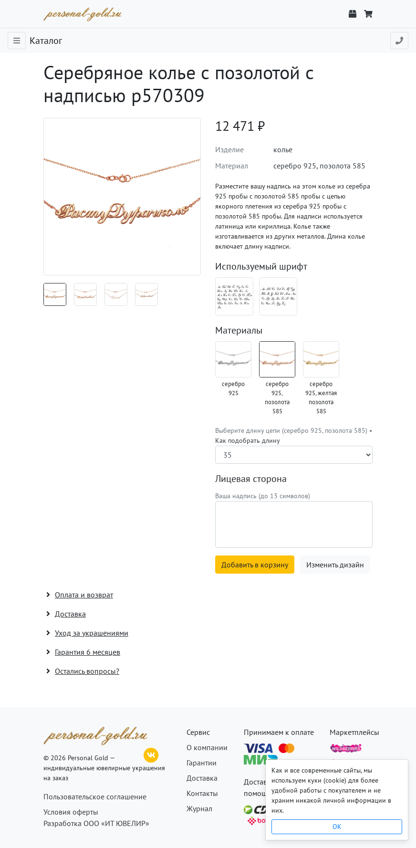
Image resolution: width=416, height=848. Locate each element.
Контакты (202, 793)
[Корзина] (368, 13)
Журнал (199, 808)
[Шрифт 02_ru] (234, 296)
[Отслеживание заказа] (352, 13)
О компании (207, 747)
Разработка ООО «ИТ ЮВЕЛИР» (96, 823)
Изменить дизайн (335, 564)
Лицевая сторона (251, 478)
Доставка (202, 778)
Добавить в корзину (254, 564)
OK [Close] (337, 826)
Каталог (46, 40)
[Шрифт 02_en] (278, 296)
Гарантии (202, 762)
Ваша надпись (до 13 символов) (262, 496)
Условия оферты (70, 812)
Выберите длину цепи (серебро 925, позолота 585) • (293, 435)
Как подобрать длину (247, 440)
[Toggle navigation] (17, 40)
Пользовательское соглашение (94, 796)
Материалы (238, 330)
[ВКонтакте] (151, 754)
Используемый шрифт (261, 266)
